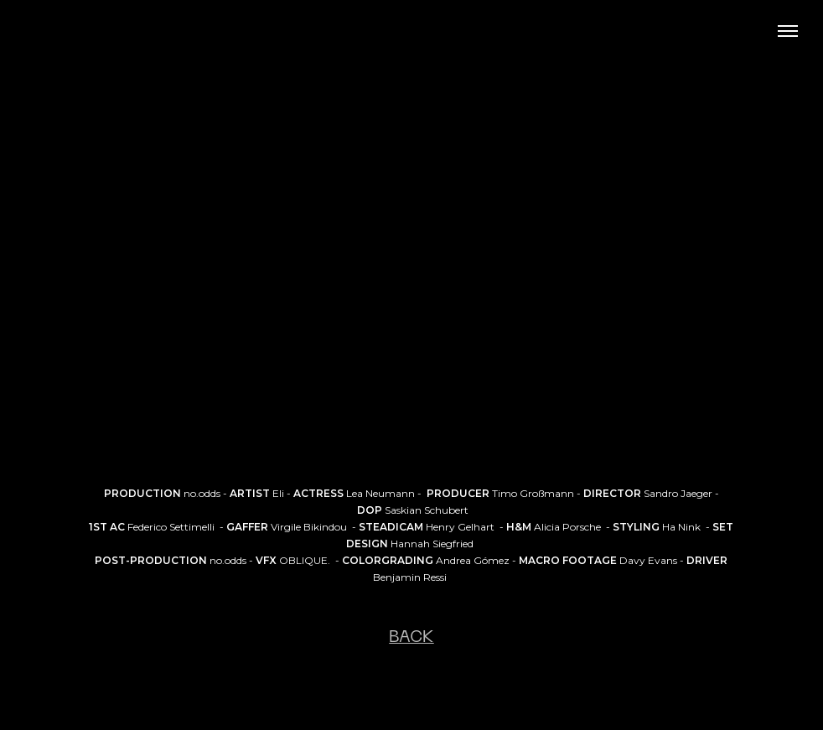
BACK (411, 637)
